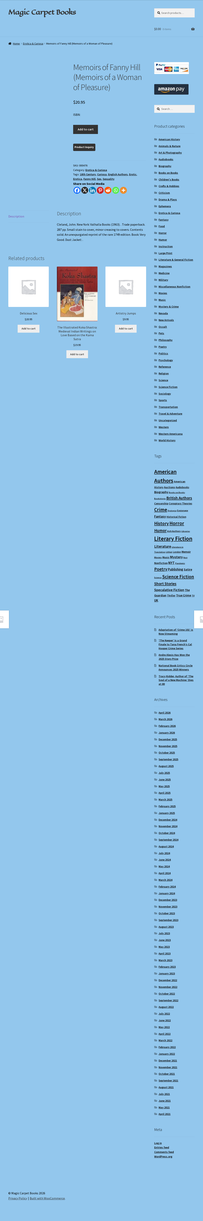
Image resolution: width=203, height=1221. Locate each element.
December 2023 (168, 900)
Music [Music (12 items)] (165, 557)
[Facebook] (77, 190)
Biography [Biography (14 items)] (161, 492)
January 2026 (167, 732)
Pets (161, 333)
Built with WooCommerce (47, 1198)
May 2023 (164, 947)
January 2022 (167, 1054)
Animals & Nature (169, 146)
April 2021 (164, 1114)
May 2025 (164, 786)
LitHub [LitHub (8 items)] (169, 552)
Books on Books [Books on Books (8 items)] (177, 492)
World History (167, 440)
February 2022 (167, 1047)
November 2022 (168, 987)
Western (164, 427)
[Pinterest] (100, 190)
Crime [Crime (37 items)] (160, 510)
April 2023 (164, 953)
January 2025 (167, 813)
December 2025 (168, 739)
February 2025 (167, 806)
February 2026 (167, 726)
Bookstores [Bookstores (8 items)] (160, 498)
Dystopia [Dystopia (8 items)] (172, 510)
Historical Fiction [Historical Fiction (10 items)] (176, 516)
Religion (164, 373)
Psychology (166, 360)
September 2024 (168, 839)
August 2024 (166, 846)
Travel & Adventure (170, 413)
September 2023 (168, 920)
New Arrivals (166, 320)
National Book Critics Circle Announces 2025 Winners (175, 667)
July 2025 (164, 773)
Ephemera (165, 206)
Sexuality (108, 179)
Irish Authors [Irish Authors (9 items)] (174, 531)
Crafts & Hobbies (169, 186)
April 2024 (164, 873)
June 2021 (165, 1100)
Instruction (166, 246)
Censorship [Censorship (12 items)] (161, 503)
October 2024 (167, 833)
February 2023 (167, 966)
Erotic (132, 174)
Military (163, 280)
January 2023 (167, 973)
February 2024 (167, 886)
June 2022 (165, 1020)
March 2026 (165, 719)
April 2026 (164, 712)
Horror (163, 233)
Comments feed (164, 1152)
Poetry (163, 346)
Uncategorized (168, 420)
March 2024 (165, 880)
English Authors (118, 174)
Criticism (164, 193)
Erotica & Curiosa (33, 43)
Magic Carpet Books (42, 12)
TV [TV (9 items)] (193, 595)
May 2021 (164, 1107)
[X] (84, 190)
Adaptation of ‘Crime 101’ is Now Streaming (176, 631)
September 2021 (168, 1080)
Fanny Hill (89, 179)
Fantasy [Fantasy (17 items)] (160, 516)
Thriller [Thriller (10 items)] (171, 595)
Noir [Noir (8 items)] (185, 557)
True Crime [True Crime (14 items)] (183, 595)
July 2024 (164, 853)
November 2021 (168, 1067)
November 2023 (168, 906)
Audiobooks (166, 159)
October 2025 (167, 752)
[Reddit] (107, 190)
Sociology (165, 393)
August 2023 (166, 927)
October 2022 (167, 993)
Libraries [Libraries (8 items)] (185, 531)
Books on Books (168, 173)
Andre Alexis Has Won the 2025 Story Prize (174, 657)
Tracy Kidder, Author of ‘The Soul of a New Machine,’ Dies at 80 (176, 680)
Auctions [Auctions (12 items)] (169, 487)
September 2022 (168, 1000)
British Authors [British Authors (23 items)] (179, 497)
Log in (158, 1143)
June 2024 (165, 859)
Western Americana (171, 434)
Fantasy (164, 219)
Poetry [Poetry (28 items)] (160, 569)
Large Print (165, 253)
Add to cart (86, 129)
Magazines (165, 266)
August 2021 (166, 1087)
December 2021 (168, 1060)
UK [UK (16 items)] (156, 600)
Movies (163, 293)
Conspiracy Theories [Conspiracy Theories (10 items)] (180, 503)
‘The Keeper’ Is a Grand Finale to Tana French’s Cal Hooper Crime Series (175, 644)
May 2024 (164, 866)
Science (163, 380)
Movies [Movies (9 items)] (158, 557)
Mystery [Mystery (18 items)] (176, 557)
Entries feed (161, 1147)
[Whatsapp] (115, 190)
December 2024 (168, 819)
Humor (163, 239)
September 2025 (168, 759)
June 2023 (165, 940)
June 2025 (165, 779)
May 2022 (164, 1027)
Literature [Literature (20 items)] (162, 546)
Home (16, 43)
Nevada (163, 313)
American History (169, 139)
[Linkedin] (92, 190)
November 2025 (168, 746)
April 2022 (164, 1034)
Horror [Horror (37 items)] (176, 523)
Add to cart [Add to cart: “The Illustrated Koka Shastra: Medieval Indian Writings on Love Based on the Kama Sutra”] (77, 354)
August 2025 (166, 766)
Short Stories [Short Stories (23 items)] (165, 583)
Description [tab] (16, 216)
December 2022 (168, 980)
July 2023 (164, 933)
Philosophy (165, 340)
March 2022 (165, 1040)
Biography (165, 166)
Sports (163, 400)
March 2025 (165, 799)
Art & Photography (170, 152)
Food (162, 226)
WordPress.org (163, 1156)
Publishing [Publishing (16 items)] (175, 569)
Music (162, 300)
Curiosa (102, 174)
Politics (163, 353)
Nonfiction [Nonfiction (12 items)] (161, 563)
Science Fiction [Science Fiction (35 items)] (178, 576)
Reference (165, 366)
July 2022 (164, 1013)
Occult (163, 327)
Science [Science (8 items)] (158, 577)
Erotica (77, 179)
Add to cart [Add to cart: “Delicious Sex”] (28, 328)
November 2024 (168, 826)
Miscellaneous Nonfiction (174, 286)
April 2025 (164, 793)
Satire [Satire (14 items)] (188, 569)
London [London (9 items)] (177, 551)
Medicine (164, 273)
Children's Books (169, 179)
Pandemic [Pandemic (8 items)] (180, 563)
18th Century (88, 174)
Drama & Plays (168, 199)
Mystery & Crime (169, 306)
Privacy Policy (17, 1198)
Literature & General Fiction (176, 259)
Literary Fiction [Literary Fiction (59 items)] (173, 538)
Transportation (168, 407)
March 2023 (165, 960)
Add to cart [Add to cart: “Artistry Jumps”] (126, 328)
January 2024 (167, 893)
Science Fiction (168, 387)
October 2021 (167, 1074)
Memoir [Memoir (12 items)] (186, 552)
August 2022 (166, 1007)
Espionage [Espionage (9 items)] (182, 510)
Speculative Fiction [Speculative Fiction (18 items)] (169, 590)
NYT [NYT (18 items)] (171, 562)
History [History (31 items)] (161, 523)
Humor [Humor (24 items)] (160, 530)
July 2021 (164, 1094)
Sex (99, 179)
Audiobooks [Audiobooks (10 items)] (182, 487)
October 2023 (167, 913)
